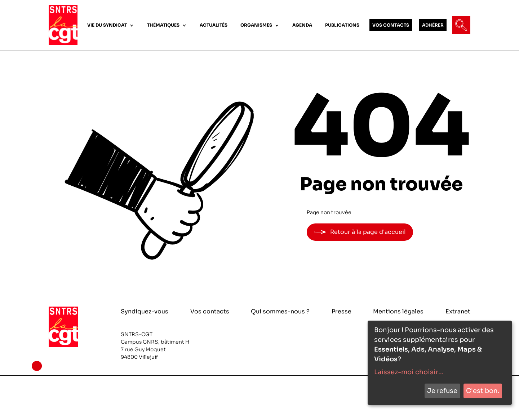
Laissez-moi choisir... (409, 372)
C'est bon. (483, 391)
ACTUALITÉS (213, 25)
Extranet (457, 311)
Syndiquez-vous (144, 311)
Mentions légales (398, 311)
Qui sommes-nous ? (280, 311)
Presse (341, 311)
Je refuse (442, 391)
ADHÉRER (433, 25)
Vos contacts (209, 311)
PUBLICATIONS (342, 25)
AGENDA (302, 25)
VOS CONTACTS (390, 25)
